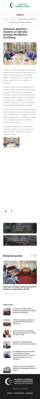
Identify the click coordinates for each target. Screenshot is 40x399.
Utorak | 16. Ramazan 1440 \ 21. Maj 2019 (14, 293)
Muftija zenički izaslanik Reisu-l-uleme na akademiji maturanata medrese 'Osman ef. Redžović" (22, 228)
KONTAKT (29, 393)
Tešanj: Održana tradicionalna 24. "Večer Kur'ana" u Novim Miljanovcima (18, 240)
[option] (20, 277)
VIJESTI (13, 19)
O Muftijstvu (19, 393)
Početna (6, 19)
